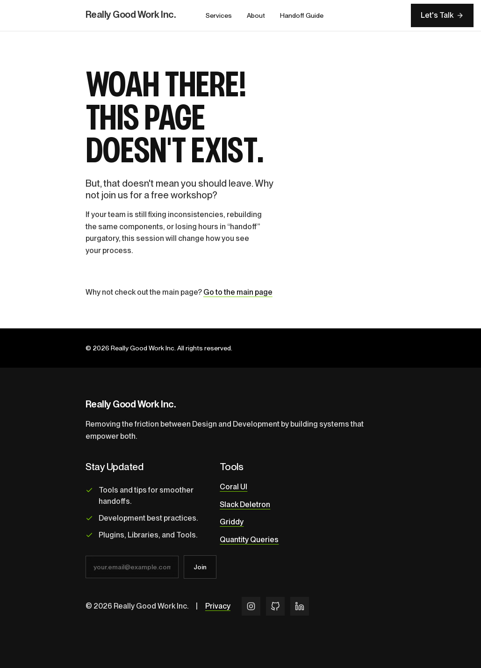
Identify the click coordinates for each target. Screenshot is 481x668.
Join (200, 567)
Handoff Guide (301, 15)
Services (219, 15)
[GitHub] (275, 606)
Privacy (217, 606)
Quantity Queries (249, 539)
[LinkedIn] (299, 606)
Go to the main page (238, 292)
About (256, 15)
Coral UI (233, 486)
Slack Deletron (245, 504)
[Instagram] (251, 606)
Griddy (232, 521)
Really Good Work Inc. (131, 14)
